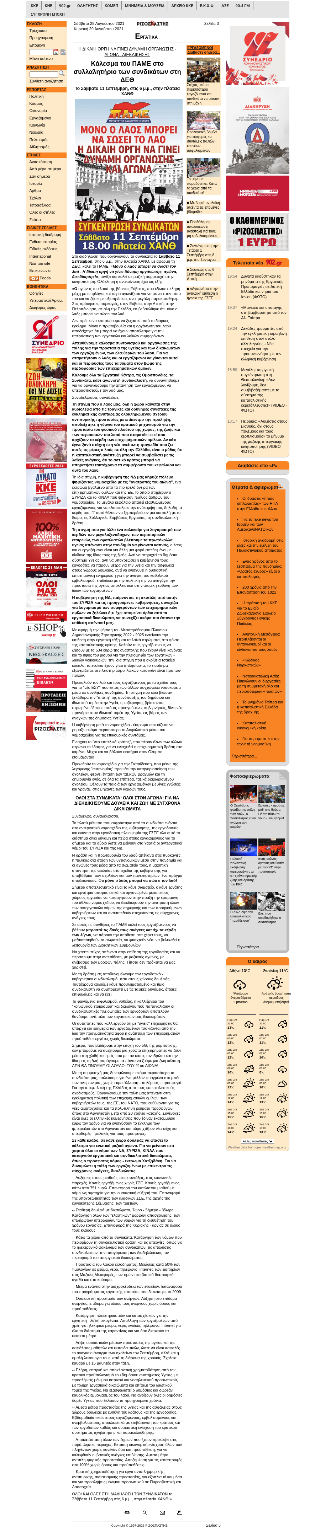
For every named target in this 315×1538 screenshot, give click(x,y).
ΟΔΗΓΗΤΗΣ (87, 6)
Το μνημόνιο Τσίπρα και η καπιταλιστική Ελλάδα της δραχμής (260, 707)
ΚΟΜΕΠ (111, 6)
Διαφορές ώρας (43, 307)
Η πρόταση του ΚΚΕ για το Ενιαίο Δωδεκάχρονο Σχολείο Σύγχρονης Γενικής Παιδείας (257, 613)
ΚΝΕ (48, 6)
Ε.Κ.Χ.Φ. (207, 6)
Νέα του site (40, 263)
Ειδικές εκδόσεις (44, 249)
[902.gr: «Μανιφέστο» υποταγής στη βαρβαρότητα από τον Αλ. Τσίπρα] (232, 307)
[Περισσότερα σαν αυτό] (144, 1513)
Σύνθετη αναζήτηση (46, 81)
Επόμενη (37, 45)
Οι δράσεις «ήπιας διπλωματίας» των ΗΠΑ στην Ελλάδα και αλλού (257, 503)
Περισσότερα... (244, 756)
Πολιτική (37, 96)
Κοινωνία (37, 125)
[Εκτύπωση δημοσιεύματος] (177, 1513)
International (40, 256)
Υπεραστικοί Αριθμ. (46, 300)
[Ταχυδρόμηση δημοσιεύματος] (162, 1513)
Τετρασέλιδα (40, 205)
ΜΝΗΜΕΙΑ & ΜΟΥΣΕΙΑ (144, 6)
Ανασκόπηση (41, 162)
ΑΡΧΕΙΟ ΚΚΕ (182, 6)
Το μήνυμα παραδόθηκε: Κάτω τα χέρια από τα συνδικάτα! (203, 176)
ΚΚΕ (34, 6)
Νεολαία (36, 132)
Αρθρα (35, 190)
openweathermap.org (270, 1147)
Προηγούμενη (41, 38)
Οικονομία (38, 110)
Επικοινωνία (40, 270)
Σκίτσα (35, 220)
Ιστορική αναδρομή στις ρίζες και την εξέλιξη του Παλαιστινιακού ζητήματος (260, 545)
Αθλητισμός (39, 147)
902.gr (64, 6)
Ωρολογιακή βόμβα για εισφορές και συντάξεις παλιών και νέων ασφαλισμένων (203, 131)
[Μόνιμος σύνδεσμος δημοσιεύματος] (130, 1513)
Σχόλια (35, 198)
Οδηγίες (36, 293)
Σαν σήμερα (40, 176)
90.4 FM (242, 6)
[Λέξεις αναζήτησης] (44, 74)
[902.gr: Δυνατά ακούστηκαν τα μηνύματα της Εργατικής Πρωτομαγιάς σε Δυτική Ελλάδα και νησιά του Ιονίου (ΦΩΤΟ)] (232, 276)
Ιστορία (36, 183)
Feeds (40, 278)
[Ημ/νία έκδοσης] (41, 52)
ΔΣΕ (225, 6)
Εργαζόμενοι (40, 118)
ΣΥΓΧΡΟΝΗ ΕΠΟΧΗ (48, 14)
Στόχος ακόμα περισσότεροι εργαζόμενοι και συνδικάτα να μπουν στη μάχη (203, 81)
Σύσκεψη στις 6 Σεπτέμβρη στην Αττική (200, 274)
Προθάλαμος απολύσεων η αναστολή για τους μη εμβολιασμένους (202, 229)
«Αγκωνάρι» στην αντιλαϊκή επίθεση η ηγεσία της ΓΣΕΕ (202, 293)
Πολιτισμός (39, 140)
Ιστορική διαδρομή (45, 234)
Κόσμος (36, 103)
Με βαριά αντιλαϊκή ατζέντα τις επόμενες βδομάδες (203, 207)
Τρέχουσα (38, 30)
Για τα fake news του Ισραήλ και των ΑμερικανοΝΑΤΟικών (257, 524)
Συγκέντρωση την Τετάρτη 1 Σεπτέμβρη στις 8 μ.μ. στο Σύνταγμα (202, 253)
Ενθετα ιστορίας (43, 242)
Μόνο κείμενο (41, 59)
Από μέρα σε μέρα (46, 169)
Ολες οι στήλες (42, 212)
